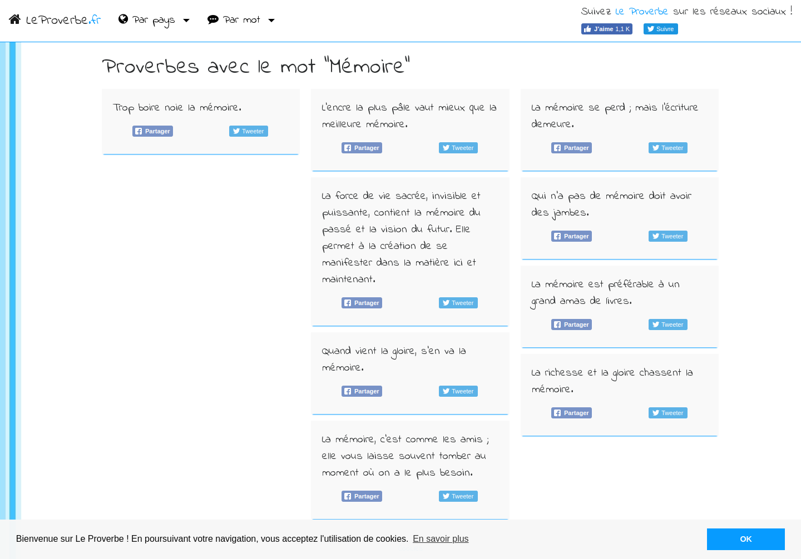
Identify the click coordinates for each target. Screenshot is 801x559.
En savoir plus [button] (441, 538)
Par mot (236, 20)
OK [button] (746, 539)
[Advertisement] (201, 243)
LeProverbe (55, 21)
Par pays (149, 20)
